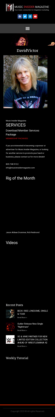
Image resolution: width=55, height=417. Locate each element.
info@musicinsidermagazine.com (20, 168)
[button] (27, 28)
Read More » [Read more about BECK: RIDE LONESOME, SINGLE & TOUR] (22, 318)
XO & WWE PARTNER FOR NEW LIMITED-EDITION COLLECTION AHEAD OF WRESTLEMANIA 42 (32, 339)
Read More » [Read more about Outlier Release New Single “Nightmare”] (22, 330)
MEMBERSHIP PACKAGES (17, 138)
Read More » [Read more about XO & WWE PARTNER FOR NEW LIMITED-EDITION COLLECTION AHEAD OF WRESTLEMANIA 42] (22, 346)
